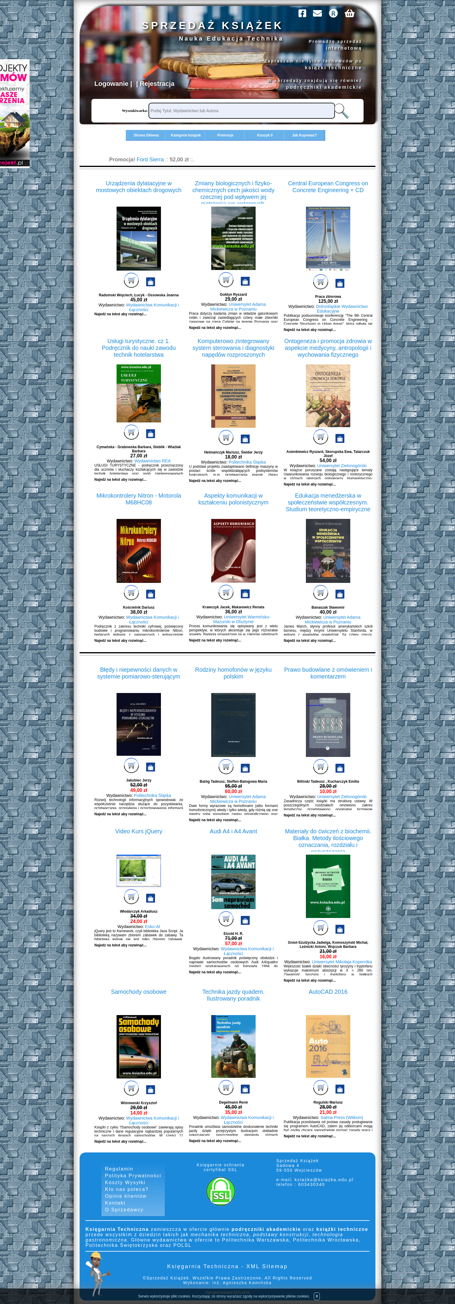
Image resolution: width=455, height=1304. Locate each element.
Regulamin (119, 1168)
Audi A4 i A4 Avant (233, 830)
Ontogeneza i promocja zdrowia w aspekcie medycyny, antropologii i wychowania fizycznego (328, 346)
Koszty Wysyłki (125, 1181)
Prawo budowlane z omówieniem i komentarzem (328, 672)
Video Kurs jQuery (138, 830)
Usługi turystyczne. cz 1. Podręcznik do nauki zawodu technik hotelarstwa (138, 343)
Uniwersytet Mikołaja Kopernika (342, 961)
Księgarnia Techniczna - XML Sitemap (227, 1264)
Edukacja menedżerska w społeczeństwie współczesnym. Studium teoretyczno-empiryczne (328, 501)
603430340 (311, 1184)
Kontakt (115, 1200)
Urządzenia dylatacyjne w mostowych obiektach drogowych (138, 185)
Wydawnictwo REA (152, 460)
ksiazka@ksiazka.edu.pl (324, 1179)
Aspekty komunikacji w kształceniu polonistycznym (233, 498)
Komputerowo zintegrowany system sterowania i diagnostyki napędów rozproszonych (233, 346)
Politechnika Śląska (247, 461)
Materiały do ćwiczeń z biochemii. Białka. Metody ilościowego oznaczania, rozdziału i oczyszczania (328, 836)
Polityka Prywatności (133, 1174)
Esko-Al (153, 926)
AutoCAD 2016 (328, 991)
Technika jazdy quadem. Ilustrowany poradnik (233, 994)
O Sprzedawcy (124, 1207)
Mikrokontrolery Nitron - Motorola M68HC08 (139, 498)
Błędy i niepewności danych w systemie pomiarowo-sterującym (139, 672)
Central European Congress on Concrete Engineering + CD (328, 185)
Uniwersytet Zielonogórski (341, 465)
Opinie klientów (125, 1194)
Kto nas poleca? (126, 1187)
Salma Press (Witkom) (341, 1117)
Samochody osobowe (138, 991)
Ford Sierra (150, 159)
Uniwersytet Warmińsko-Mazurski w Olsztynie (242, 619)
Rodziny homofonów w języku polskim (233, 672)
